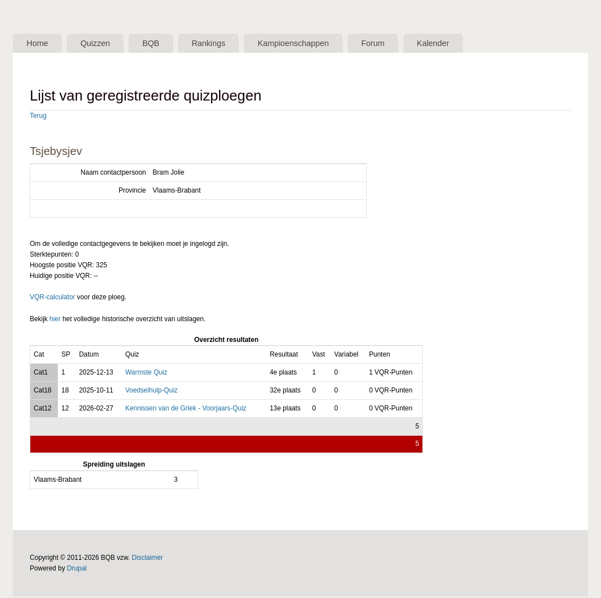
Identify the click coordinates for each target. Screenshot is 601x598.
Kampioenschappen (321, 43)
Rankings (230, 43)
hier (55, 320)
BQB (166, 43)
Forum (408, 43)
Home (40, 43)
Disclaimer (147, 559)
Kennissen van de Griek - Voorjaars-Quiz (186, 409)
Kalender (474, 43)
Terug (38, 117)
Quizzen (104, 43)
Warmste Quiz (146, 373)
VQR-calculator (52, 299)
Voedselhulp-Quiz (151, 391)
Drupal (76, 570)
